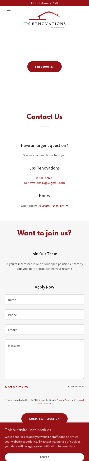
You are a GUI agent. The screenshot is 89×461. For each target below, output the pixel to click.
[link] (44, 11)
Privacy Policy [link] (63, 399)
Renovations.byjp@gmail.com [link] (44, 183)
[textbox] (44, 299)
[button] (11, 12)
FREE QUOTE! (44, 66)
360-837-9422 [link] (44, 178)
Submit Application (44, 419)
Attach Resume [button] (18, 387)
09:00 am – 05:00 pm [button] (51, 206)
